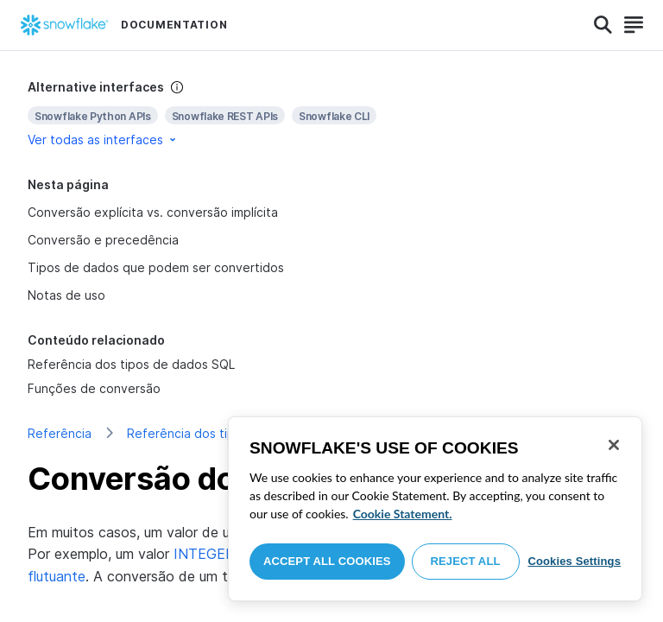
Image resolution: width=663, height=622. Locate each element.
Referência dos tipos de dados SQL (131, 364)
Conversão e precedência (103, 239)
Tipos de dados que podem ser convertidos (156, 267)
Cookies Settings (574, 561)
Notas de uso (66, 295)
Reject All (466, 561)
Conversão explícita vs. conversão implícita (153, 212)
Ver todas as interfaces (103, 139)
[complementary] (331, 114)
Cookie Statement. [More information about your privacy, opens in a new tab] (402, 513)
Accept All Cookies (327, 561)
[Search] (603, 25)
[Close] (614, 445)
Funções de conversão (94, 388)
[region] (435, 508)
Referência (60, 433)
